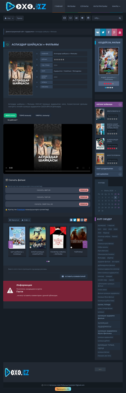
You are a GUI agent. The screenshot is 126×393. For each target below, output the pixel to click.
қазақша (101, 312)
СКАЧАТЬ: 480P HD (47, 190)
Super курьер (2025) (112, 140)
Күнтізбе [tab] (101, 183)
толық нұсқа (102, 290)
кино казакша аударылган (108, 272)
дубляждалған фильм (106, 265)
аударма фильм (104, 261)
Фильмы (71, 6)
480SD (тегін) (10, 115)
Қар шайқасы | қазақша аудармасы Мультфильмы (17, 253)
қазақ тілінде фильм (105, 308)
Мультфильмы (100, 6)
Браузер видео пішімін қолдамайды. (47, 149)
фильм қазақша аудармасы (108, 293)
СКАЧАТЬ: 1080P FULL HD (47, 204)
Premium (21, 209)
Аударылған (29, 32)
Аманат (114, 236)
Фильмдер (101, 258)
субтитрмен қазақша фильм (106, 285)
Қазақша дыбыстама (106, 300)
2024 (115, 229)
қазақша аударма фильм (106, 316)
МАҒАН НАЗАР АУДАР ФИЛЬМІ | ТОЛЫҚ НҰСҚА (113, 126)
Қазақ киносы (112, 145)
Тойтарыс (78, 252)
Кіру (9, 18)
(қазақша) (102, 225)
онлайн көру (102, 280)
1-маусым (110, 225)
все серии (115, 262)
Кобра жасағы (103, 247)
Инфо (26, 220)
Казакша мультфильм (105, 244)
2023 (110, 229)
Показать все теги (104, 356)
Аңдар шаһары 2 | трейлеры (108, 78)
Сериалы (84, 6)
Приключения (112, 116)
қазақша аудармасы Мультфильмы (107, 332)
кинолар (101, 276)
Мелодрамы (77, 71)
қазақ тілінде (104, 304)
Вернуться (14, 220)
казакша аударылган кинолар (108, 269)
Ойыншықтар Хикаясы (106, 254)
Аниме (100, 240)
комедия (109, 276)
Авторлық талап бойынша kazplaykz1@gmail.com (66, 385)
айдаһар (110, 258)
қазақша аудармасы (104, 324)
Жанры (116, 6)
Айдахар (106, 233)
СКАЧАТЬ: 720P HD (47, 197)
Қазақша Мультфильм (106, 297)
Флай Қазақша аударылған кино (37, 253)
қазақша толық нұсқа (106, 346)
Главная (59, 6)
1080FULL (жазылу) (42, 115)
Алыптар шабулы (104, 236)
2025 (99, 233)
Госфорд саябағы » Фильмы (58, 253)
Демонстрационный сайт (15, 32)
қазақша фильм (103, 352)
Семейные (67, 71)
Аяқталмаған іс (113, 111)
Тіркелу (19, 18)
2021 (99, 229)
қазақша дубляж (104, 341)
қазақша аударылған (105, 337)
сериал (111, 280)
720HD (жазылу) (25, 115)
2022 (104, 229)
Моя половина (113, 155)
